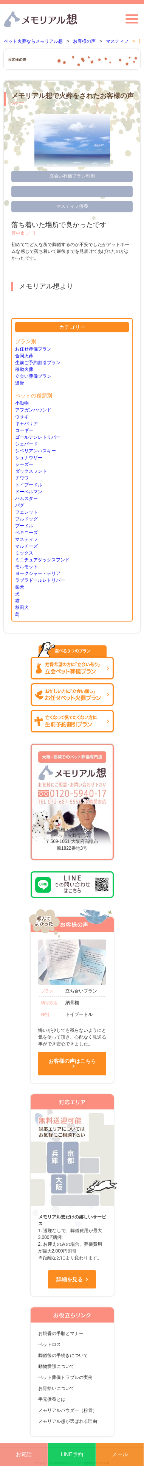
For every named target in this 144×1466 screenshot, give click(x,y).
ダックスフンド (31, 471)
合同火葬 (24, 355)
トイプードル (28, 485)
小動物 (22, 403)
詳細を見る (69, 1279)
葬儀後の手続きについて (63, 1355)
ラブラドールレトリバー (40, 580)
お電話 (24, 1454)
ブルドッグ (26, 519)
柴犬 (19, 587)
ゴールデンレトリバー (37, 437)
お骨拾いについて (56, 1388)
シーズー (24, 464)
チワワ (22, 478)
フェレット (26, 512)
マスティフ (26, 539)
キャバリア (26, 423)
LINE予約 (71, 1454)
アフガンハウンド (33, 410)
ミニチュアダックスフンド (42, 559)
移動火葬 (24, 369)
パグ (19, 505)
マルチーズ (26, 546)
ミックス (24, 553)
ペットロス (49, 1344)
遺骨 (19, 383)
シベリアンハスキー (35, 450)
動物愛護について (56, 1366)
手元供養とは (51, 1399)
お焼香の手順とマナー (61, 1333)
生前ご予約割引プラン (37, 362)
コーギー (24, 430)
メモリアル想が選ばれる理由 (67, 1421)
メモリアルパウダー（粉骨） (67, 1410)
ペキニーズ (26, 532)
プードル (24, 525)
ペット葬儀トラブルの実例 (65, 1377)
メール (120, 1454)
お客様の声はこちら (72, 1061)
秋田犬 (22, 607)
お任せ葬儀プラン (33, 349)
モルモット (26, 566)
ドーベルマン (28, 491)
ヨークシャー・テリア (37, 573)
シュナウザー (28, 457)
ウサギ (22, 416)
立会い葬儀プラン (33, 376)
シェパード (26, 444)
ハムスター (26, 498)
